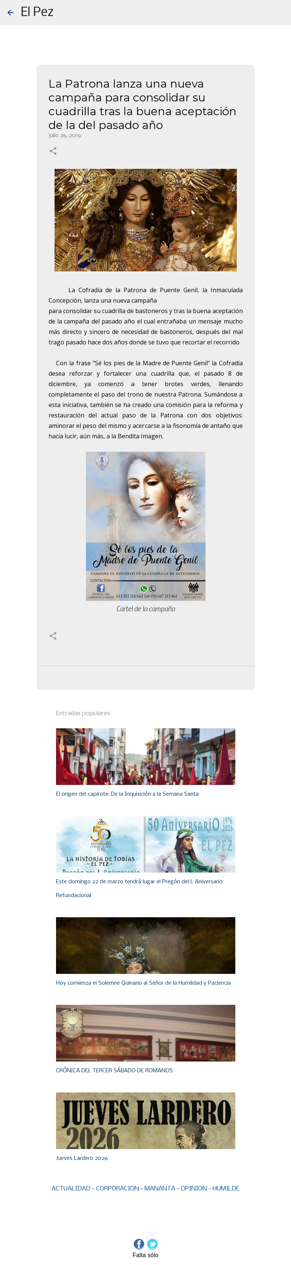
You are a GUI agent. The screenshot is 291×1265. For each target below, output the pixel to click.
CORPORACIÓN (117, 1188)
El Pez (37, 12)
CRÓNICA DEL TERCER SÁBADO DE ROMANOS (114, 1071)
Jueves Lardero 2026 (82, 1158)
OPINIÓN (194, 1188)
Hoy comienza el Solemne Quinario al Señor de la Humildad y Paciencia (143, 983)
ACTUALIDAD (71, 1188)
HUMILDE (226, 1188)
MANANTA (160, 1188)
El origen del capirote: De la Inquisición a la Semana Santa (127, 794)
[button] (53, 151)
